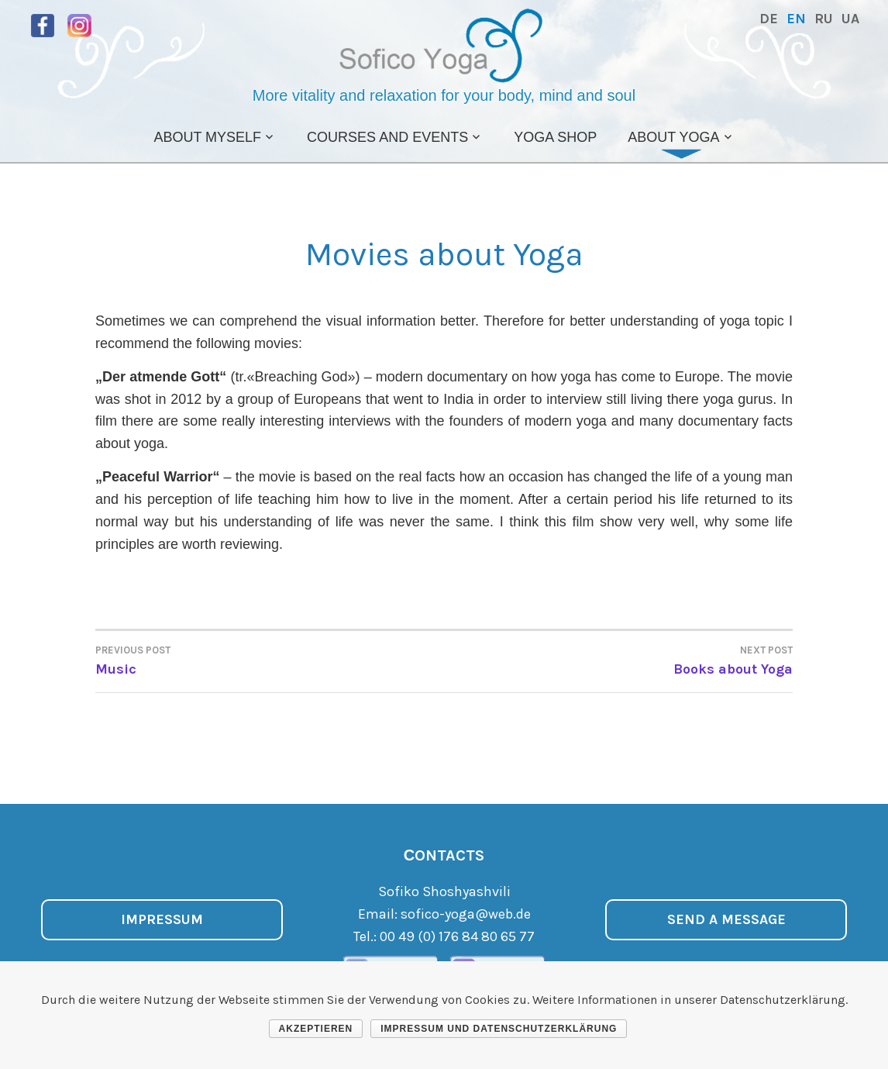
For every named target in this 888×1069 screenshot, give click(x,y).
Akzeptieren (316, 1028)
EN (796, 18)
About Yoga (673, 137)
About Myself (207, 137)
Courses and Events (387, 137)
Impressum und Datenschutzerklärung (498, 1028)
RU (823, 18)
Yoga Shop (555, 137)
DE (768, 18)
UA (850, 18)
